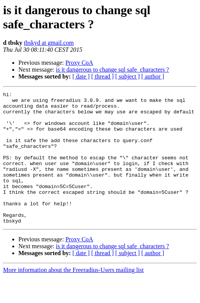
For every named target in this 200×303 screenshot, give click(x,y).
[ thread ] (102, 76)
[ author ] (152, 76)
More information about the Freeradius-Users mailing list (73, 296)
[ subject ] (127, 76)
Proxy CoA (79, 62)
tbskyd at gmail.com (49, 42)
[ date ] (81, 76)
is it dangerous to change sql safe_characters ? (112, 69)
